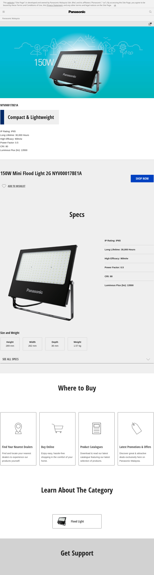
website (10, 2)
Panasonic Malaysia (11, 18)
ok (115, 5)
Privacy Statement (55, 5)
